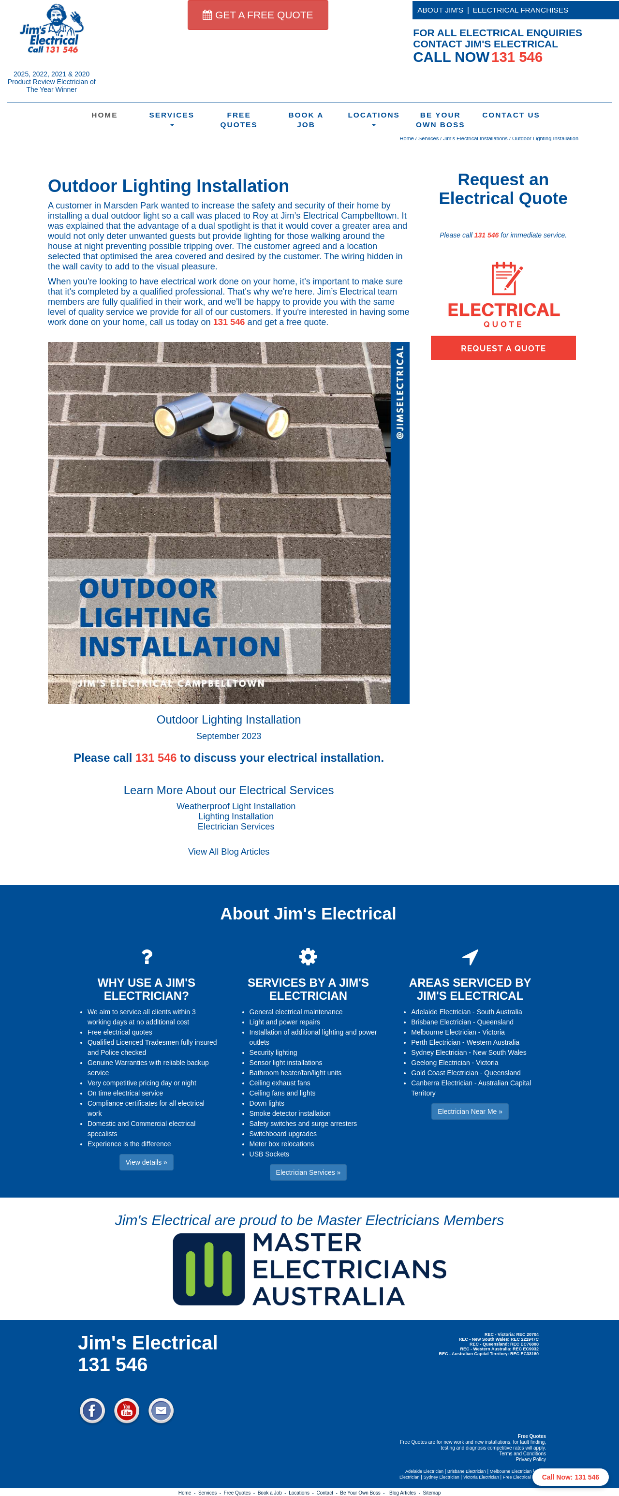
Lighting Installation (236, 816)
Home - (188, 1493)
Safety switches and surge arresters (303, 1123)
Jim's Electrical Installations (475, 138)
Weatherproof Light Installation (236, 806)
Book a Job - (273, 1493)
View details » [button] (146, 1162)
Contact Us (510, 115)
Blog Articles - (406, 1493)
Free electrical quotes (120, 1032)
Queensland (495, 1022)
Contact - (328, 1493)
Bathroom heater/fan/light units (296, 1073)
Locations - (302, 1493)
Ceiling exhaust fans (280, 1083)
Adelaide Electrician (441, 1012)
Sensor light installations (286, 1062)
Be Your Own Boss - (363, 1493)
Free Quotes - (241, 1493)
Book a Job (306, 120)
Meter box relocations (282, 1144)
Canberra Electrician (441, 1083)
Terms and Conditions (522, 1453)
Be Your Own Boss (440, 120)
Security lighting (273, 1052)
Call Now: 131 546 (570, 1477)
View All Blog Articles (228, 852)
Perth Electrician (435, 1042)
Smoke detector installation (290, 1113)
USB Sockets (269, 1154)
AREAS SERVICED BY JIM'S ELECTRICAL (470, 989)
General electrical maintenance (296, 1012)
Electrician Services (236, 826)
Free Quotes (239, 120)
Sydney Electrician (439, 1052)
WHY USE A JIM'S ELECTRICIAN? (146, 989)
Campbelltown (369, 216)
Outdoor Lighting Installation (545, 138)
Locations (374, 118)
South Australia (499, 1012)
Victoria (493, 1032)
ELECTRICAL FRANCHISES (521, 10)
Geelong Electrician (440, 1062)
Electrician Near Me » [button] (470, 1111)
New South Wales (500, 1052)
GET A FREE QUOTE (258, 14)
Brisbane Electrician (441, 1022)
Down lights (267, 1103)
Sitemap (432, 1493)
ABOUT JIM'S (440, 10)
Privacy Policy (531, 1459)
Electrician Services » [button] (308, 1172)
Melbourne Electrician (443, 1032)
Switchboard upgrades (283, 1134)
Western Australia (493, 1042)
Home (104, 115)
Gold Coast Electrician (444, 1073)
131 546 (229, 322)
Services (171, 118)
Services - (211, 1493)
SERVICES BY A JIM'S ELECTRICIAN (308, 989)
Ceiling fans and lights (283, 1093)
